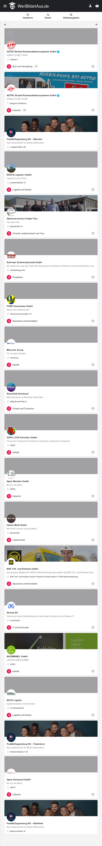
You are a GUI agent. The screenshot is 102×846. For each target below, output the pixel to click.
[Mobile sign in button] (90, 6)
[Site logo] (29, 6)
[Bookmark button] (93, 66)
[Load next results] (96, 24)
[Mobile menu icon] (5, 6)
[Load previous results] (5, 24)
